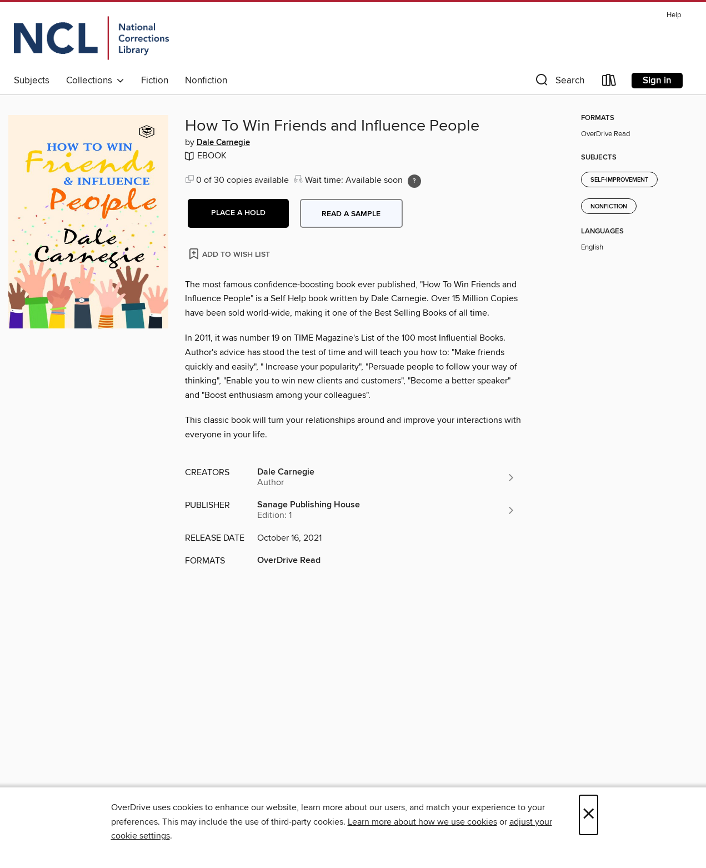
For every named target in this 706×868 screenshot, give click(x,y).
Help (674, 15)
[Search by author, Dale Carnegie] (387, 477)
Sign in (657, 80)
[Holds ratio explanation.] (414, 181)
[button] (559, 82)
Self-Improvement (619, 180)
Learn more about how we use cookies (422, 821)
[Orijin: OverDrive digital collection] (91, 38)
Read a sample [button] (351, 214)
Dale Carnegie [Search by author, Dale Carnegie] (223, 143)
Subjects (31, 80)
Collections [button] (95, 80)
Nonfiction (206, 80)
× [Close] (588, 815)
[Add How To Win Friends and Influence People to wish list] (230, 254)
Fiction (154, 80)
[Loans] (609, 82)
